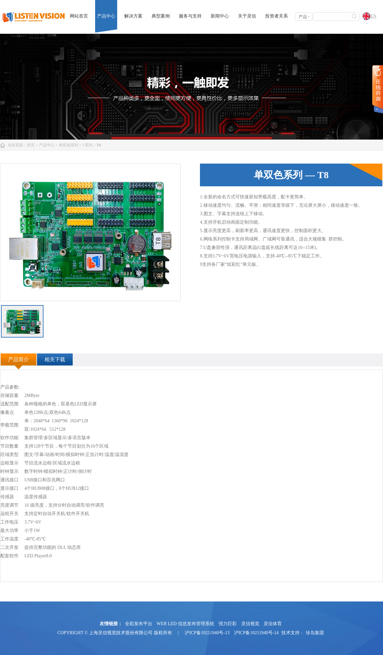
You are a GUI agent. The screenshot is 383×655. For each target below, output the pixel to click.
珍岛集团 (315, 632)
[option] (90, 232)
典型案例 (161, 16)
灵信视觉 (250, 623)
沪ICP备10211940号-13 (207, 632)
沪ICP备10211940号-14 (256, 632)
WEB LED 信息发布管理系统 (185, 623)
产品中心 (106, 16)
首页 (31, 145)
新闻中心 (220, 16)
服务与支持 (190, 16)
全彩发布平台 (138, 623)
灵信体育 (273, 623)
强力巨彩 (227, 623)
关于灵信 (247, 16)
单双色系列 (68, 145)
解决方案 (133, 16)
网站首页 (79, 16)
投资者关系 (276, 16)
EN (370, 17)
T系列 (87, 145)
